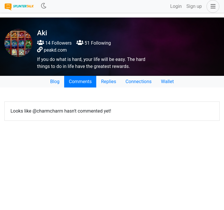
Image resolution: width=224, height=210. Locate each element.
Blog (55, 81)
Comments (80, 81)
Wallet (167, 81)
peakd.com (55, 50)
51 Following (93, 43)
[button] (211, 6)
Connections (138, 81)
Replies (108, 81)
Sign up (194, 6)
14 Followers (54, 43)
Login (176, 6)
